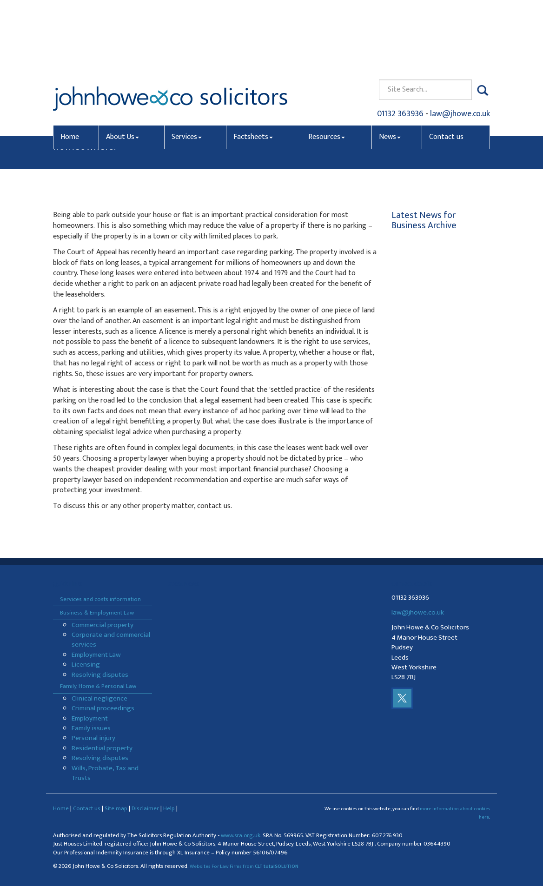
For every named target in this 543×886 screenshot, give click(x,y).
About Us (122, 68)
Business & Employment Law (97, 613)
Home (69, 68)
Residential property (102, 748)
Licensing (86, 664)
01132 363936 (400, 45)
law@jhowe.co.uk (460, 45)
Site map (116, 808)
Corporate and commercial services (111, 639)
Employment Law (96, 655)
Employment (90, 718)
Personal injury (93, 738)
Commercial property (102, 625)
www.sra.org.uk (240, 835)
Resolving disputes (100, 675)
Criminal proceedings (103, 708)
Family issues (91, 728)
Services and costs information (100, 599)
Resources (326, 68)
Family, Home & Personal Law (98, 686)
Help (169, 808)
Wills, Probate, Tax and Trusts (105, 773)
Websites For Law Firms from (244, 866)
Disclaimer (145, 808)
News (390, 68)
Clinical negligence (99, 698)
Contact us (446, 68)
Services (187, 68)
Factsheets (253, 68)
